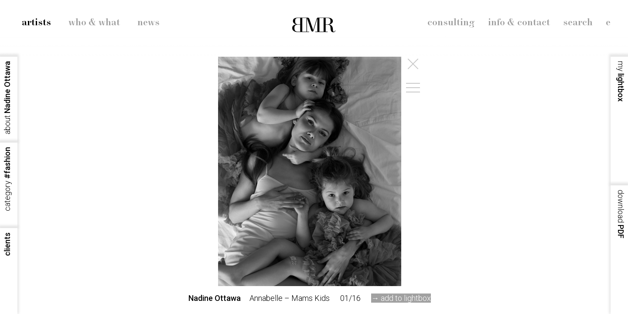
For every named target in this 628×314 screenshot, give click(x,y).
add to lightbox (406, 298)
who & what (94, 23)
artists (36, 23)
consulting (451, 23)
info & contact (519, 23)
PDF (620, 214)
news (148, 23)
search (578, 23)
